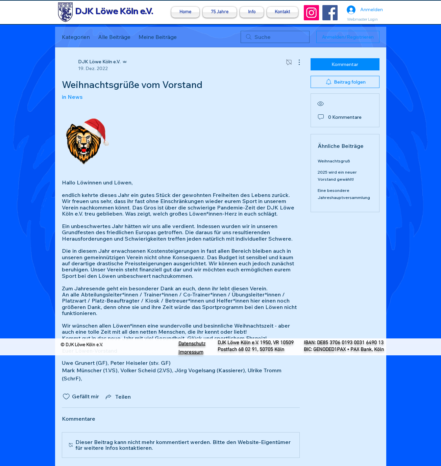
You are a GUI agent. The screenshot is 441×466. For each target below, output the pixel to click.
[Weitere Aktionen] (296, 62)
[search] (275, 37)
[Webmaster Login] (362, 19)
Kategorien (76, 37)
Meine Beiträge (158, 37)
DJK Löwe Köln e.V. (114, 11)
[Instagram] (311, 12)
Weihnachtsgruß (334, 160)
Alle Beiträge (114, 37)
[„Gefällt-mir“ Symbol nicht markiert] (66, 397)
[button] (251, 12)
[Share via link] (117, 397)
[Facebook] (330, 12)
